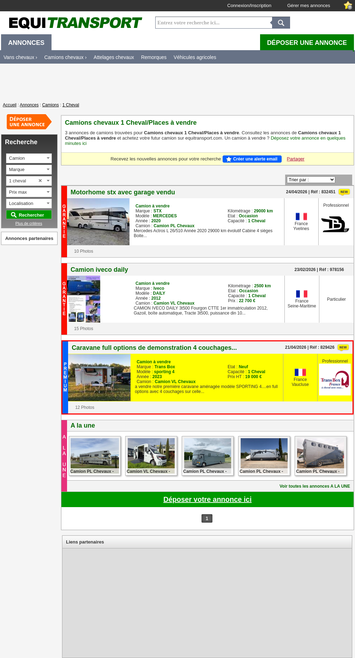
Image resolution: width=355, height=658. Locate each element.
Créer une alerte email (255, 159)
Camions (50, 104)
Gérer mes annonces (308, 5)
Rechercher (31, 215)
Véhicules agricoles (195, 57)
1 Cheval (70, 104)
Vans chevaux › (20, 57)
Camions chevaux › (65, 57)
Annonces (29, 104)
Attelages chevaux (114, 57)
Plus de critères (29, 223)
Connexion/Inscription (249, 5)
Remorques (154, 57)
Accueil (10, 104)
